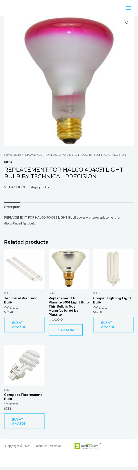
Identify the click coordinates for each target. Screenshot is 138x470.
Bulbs (17, 155)
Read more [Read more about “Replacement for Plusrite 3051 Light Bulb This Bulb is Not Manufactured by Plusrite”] (67, 331)
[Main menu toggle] (128, 8)
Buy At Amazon (21, 326)
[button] (127, 23)
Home (8, 155)
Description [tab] (12, 207)
